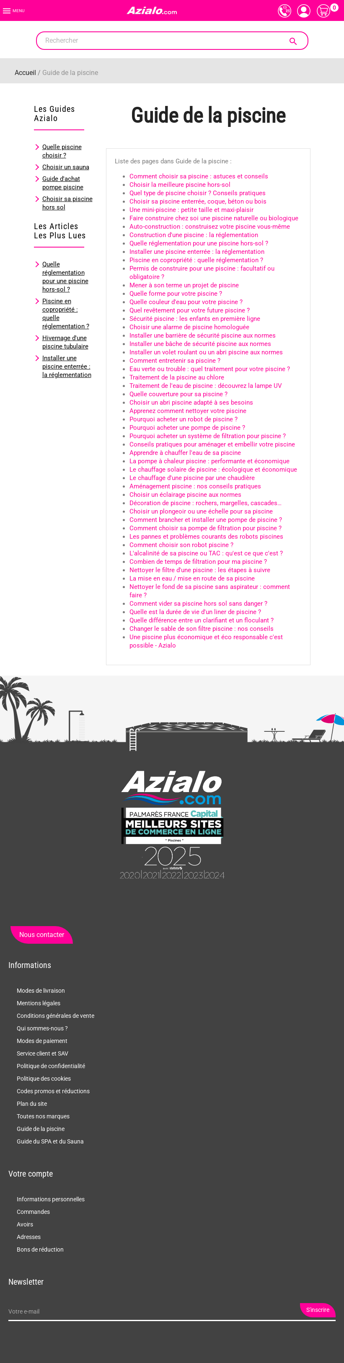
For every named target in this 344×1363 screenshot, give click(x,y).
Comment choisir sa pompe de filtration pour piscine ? (205, 528)
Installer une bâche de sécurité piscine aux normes (200, 344)
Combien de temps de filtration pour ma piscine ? (198, 561)
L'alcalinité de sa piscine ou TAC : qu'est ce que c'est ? (206, 553)
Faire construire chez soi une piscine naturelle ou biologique (213, 218)
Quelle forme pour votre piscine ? (175, 293)
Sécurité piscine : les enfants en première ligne (194, 319)
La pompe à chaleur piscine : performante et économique (209, 461)
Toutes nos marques (43, 1116)
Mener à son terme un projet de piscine (184, 285)
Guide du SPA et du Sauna (50, 1141)
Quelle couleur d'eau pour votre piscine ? (186, 302)
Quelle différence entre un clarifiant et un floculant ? (201, 620)
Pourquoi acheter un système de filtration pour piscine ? (207, 436)
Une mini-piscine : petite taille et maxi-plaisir (191, 210)
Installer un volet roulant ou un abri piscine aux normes (206, 352)
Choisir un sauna (65, 167)
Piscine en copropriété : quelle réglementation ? (196, 260)
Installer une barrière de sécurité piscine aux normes (202, 335)
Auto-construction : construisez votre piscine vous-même (209, 226)
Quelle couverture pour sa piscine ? (178, 394)
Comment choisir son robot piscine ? (181, 545)
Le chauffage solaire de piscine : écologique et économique (213, 469)
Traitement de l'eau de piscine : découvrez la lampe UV (205, 386)
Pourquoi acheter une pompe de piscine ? (187, 427)
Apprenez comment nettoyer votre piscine (187, 411)
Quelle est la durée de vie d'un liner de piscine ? (195, 612)
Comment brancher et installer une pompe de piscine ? (205, 520)
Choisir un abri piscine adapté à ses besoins (191, 402)
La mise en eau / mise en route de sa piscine (192, 578)
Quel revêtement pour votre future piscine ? (189, 310)
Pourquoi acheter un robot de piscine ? (183, 419)
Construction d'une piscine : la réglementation (193, 235)
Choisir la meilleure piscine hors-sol (179, 184)
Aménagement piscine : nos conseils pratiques (195, 486)
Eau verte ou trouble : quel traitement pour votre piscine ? (209, 369)
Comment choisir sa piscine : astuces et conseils (198, 176)
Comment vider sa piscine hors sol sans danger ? (198, 603)
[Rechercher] (172, 40)
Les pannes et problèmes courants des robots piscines (206, 536)
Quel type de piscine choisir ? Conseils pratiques (197, 193)
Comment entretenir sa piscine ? (174, 360)
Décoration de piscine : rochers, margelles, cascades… (205, 503)
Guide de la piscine (41, 1129)
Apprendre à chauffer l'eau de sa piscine (185, 453)
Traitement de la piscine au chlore (176, 377)
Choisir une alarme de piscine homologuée (189, 327)
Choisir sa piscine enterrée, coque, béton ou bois (197, 201)
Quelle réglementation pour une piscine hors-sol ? (198, 243)
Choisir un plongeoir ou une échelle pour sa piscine (201, 511)
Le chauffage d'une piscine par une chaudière (192, 478)
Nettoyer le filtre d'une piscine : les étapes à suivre (199, 570)
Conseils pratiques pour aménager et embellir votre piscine (212, 444)
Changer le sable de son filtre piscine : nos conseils (201, 628)
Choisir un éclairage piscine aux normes (185, 494)
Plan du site (32, 1103)
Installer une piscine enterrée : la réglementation (66, 366)
